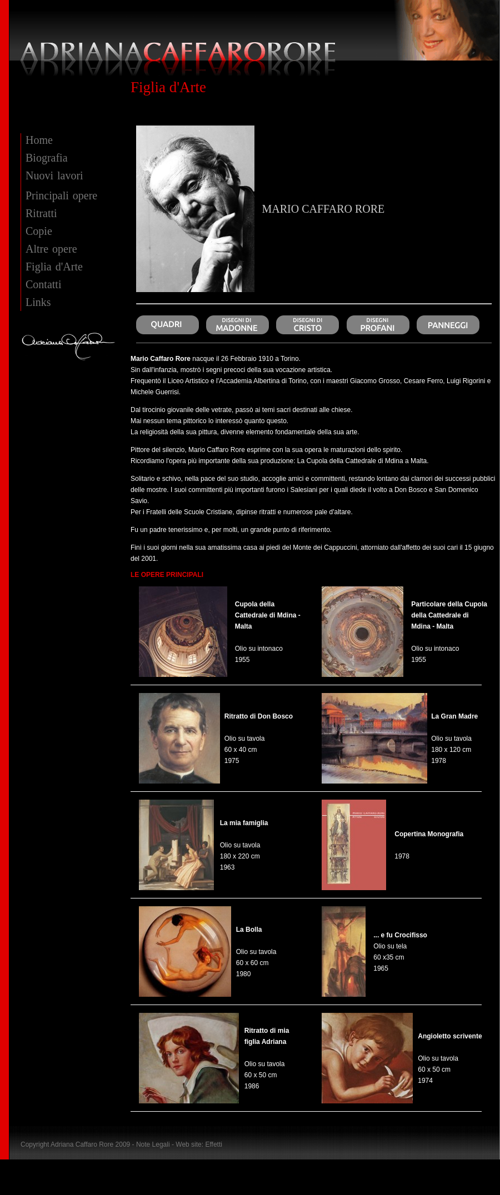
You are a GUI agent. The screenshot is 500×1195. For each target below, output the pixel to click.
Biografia (47, 158)
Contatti (43, 284)
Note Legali (154, 1144)
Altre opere (51, 249)
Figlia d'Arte (54, 266)
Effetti (213, 1144)
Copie (39, 231)
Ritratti (41, 213)
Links (38, 302)
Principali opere (61, 195)
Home (39, 140)
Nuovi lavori (54, 175)
